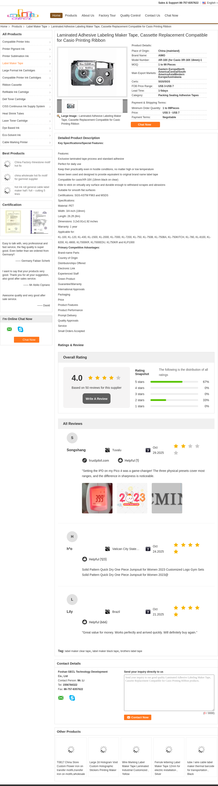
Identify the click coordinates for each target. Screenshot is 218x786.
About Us (88, 15)
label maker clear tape (78, 651)
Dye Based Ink (10, 127)
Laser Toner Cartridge (15, 120)
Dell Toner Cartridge (14, 99)
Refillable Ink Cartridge (15, 92)
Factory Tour (107, 15)
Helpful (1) (132, 461)
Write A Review (96, 399)
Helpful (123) (98, 559)
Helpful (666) (98, 622)
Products (71, 15)
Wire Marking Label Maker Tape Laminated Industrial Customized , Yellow (135, 768)
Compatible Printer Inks (16, 41)
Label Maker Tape (36, 26)
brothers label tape (131, 651)
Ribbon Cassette (12, 84)
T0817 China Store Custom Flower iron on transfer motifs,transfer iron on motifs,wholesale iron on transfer (71, 770)
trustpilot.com (99, 461)
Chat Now (171, 15)
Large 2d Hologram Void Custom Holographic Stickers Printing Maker (103, 766)
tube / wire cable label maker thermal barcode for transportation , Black (200, 768)
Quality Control (130, 15)
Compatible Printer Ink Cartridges (21, 77)
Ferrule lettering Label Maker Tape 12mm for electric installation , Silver (167, 768)
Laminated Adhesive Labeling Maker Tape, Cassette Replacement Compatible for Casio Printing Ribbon (91, 119)
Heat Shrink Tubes (13, 113)
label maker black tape (105, 651)
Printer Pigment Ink (13, 48)
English (212, 2)
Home (56, 15)
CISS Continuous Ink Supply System (23, 106)
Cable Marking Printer (15, 142)
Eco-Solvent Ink (11, 135)
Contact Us (152, 15)
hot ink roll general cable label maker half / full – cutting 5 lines (32, 191)
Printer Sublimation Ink (15, 56)
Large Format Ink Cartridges (18, 70)
